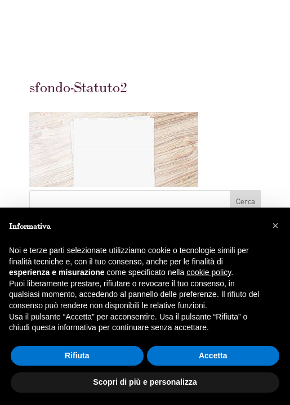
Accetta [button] (213, 355)
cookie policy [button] (208, 272)
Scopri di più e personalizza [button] (145, 381)
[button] (275, 226)
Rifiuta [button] (77, 355)
